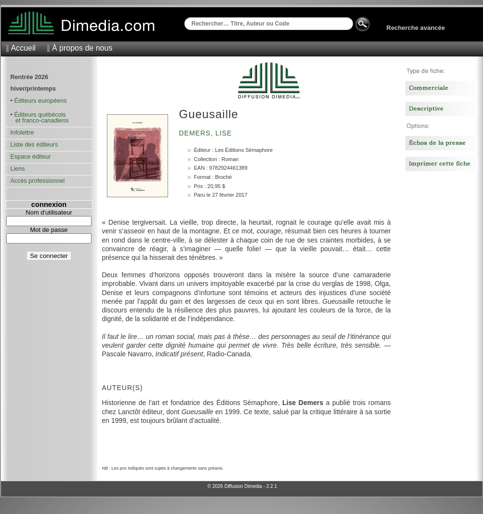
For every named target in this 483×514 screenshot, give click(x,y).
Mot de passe (48, 229)
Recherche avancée (416, 27)
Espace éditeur (31, 156)
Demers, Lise (207, 133)
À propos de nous (82, 48)
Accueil (23, 48)
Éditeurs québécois (39, 114)
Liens (18, 168)
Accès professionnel (38, 180)
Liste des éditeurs (34, 144)
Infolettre (22, 132)
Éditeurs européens (40, 100)
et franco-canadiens (40, 120)
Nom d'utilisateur (49, 212)
